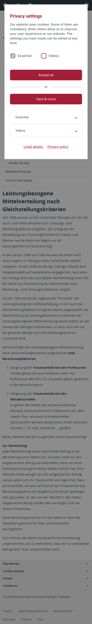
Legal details (33, 147)
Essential (25, 56)
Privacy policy (58, 147)
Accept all (45, 75)
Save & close (46, 99)
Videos (54, 56)
